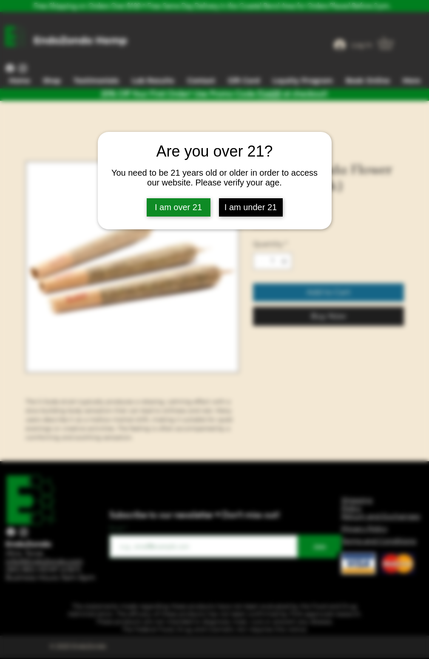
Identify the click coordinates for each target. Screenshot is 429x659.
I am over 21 (178, 207)
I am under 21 (250, 207)
